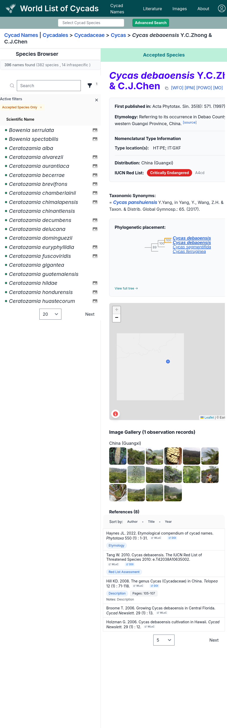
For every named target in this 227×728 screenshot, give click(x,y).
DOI (172, 537)
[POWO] (204, 87)
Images (179, 8)
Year (168, 522)
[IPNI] (189, 87)
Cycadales (55, 35)
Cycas (118, 35)
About (203, 8)
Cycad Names (117, 8)
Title (151, 522)
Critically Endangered (169, 172)
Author (132, 522)
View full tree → (126, 288)
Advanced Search (151, 22)
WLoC (156, 537)
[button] (116, 310)
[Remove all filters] (96, 100)
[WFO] (177, 87)
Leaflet (207, 417)
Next (89, 314)
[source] (190, 122)
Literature (152, 8)
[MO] (218, 87)
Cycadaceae (89, 35)
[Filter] (89, 85)
